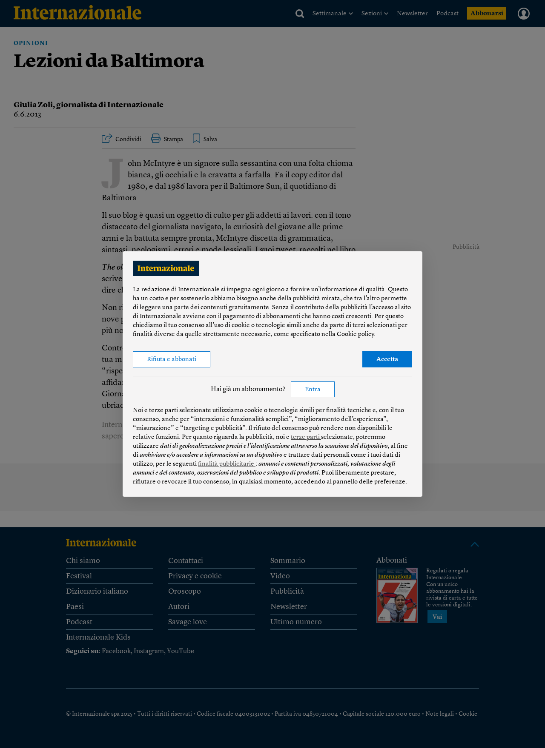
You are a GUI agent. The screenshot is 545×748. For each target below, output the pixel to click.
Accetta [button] (387, 359)
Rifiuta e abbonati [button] (171, 359)
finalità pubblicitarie (226, 464)
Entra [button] (313, 390)
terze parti (306, 437)
